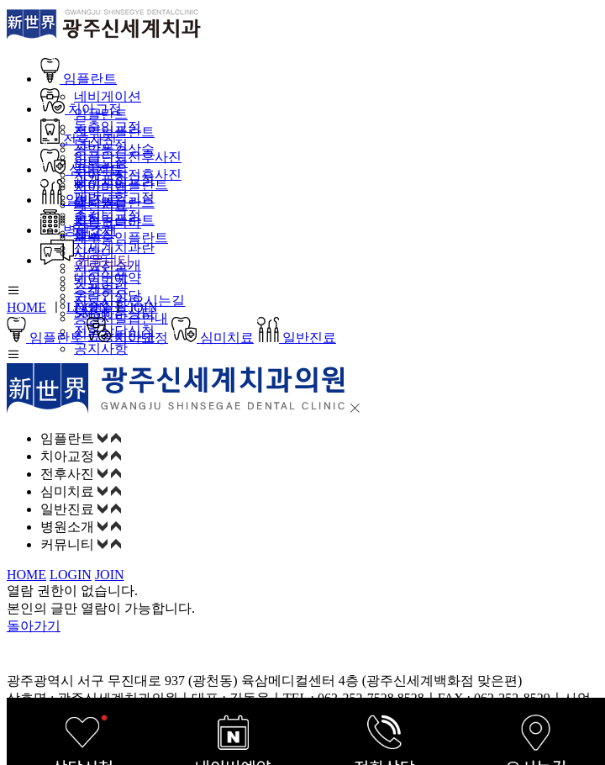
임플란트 (78, 78)
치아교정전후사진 (128, 174)
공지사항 (101, 348)
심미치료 (81, 169)
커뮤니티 (85, 260)
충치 (87, 217)
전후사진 (78, 139)
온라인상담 (107, 295)
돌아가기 (33, 626)
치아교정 (81, 109)
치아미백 (101, 187)
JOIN (143, 307)
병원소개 (78, 230)
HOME (26, 307)
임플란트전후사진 (128, 157)
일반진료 (79, 200)
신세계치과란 (114, 247)
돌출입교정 (107, 126)
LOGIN (87, 307)
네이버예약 (107, 278)
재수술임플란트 (121, 237)
